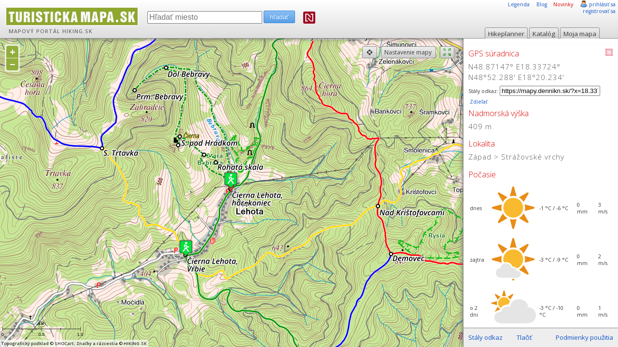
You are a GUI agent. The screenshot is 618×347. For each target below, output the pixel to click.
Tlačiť (524, 337)
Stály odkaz (485, 337)
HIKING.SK (77, 31)
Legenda (519, 4)
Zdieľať (478, 101)
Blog (541, 4)
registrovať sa (599, 11)
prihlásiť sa (602, 4)
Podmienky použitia (584, 337)
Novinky (563, 4)
